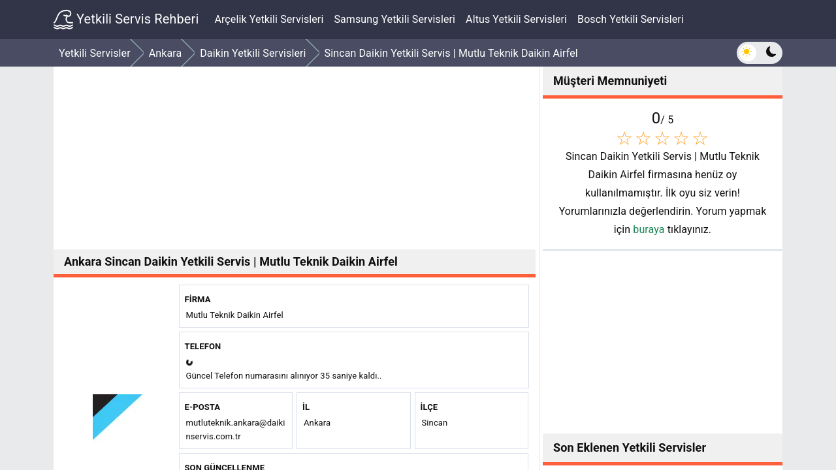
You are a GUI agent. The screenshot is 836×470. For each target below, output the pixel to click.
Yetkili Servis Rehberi (126, 19)
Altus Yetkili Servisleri (516, 19)
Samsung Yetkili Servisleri (394, 19)
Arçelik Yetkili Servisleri (268, 19)
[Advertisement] (295, 158)
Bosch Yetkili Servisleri (630, 19)
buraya (648, 229)
